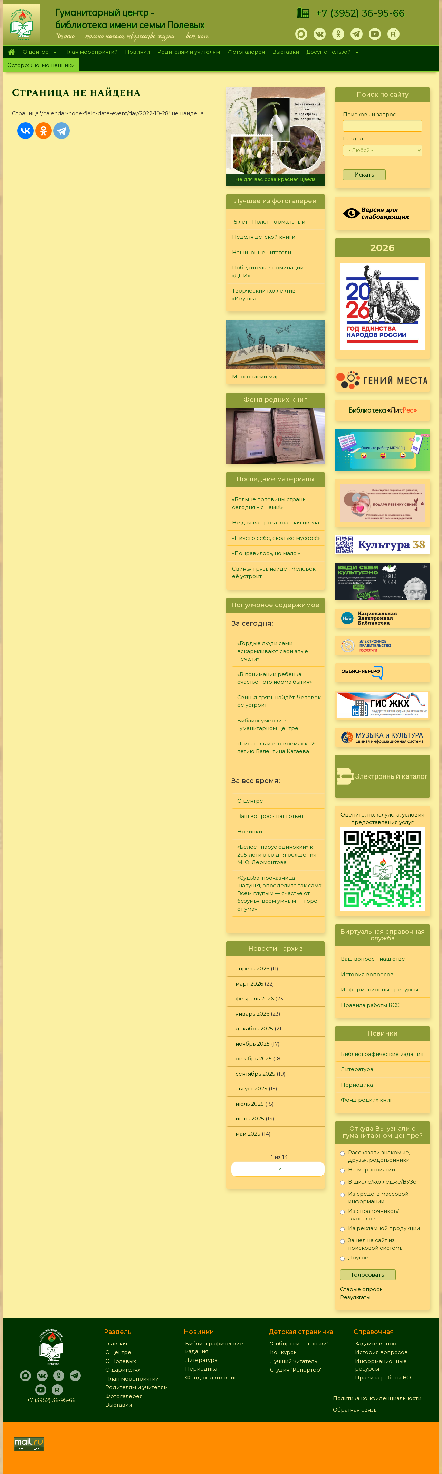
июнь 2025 (250, 1118)
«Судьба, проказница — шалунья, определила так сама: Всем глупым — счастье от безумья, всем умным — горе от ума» (280, 893)
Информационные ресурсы (379, 989)
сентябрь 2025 (255, 1073)
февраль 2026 (255, 998)
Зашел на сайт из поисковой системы (372, 1244)
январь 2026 (252, 1013)
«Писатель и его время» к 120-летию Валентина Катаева (278, 747)
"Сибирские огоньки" (299, 1343)
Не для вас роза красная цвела (275, 179)
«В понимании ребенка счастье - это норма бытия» (274, 678)
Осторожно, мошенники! (41, 65)
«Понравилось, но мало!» (266, 553)
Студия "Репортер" (296, 1369)
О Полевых (120, 1361)
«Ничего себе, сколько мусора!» (276, 538)
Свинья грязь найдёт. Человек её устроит (274, 572)
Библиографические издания (382, 1054)
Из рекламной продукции (380, 1230)
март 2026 (249, 983)
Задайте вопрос (377, 1343)
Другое (354, 1259)
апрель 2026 (252, 968)
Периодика (357, 1084)
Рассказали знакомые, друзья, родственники (375, 1156)
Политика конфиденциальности (377, 1398)
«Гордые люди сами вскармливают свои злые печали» (272, 651)
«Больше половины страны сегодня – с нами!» (269, 503)
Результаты (355, 1297)
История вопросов (367, 974)
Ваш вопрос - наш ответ (270, 816)
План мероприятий (91, 52)
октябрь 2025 (254, 1058)
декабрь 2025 (254, 1028)
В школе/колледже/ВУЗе (378, 1183)
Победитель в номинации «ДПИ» (268, 271)
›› (280, 1169)
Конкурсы (284, 1352)
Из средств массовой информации (374, 1197)
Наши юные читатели (261, 252)
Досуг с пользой (331, 53)
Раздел (353, 138)
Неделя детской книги (263, 237)
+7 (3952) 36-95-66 (360, 13)
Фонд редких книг (367, 1100)
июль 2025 (250, 1103)
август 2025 (251, 1088)
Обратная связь (354, 1409)
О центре (37, 53)
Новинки (137, 52)
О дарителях (122, 1369)
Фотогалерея (246, 52)
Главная (11, 52)
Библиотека (382, 409)
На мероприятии (367, 1171)
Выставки (285, 52)
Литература (357, 1069)
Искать (364, 174)
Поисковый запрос (369, 114)
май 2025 (248, 1133)
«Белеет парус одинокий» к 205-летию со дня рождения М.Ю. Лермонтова (276, 854)
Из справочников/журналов (369, 1214)
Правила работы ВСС (370, 1005)
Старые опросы (362, 1289)
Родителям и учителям (188, 52)
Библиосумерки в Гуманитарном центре (267, 724)
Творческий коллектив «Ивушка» (264, 294)
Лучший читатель (293, 1361)
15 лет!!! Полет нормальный (268, 221)
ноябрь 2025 (253, 1043)
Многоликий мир (256, 376)
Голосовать (368, 1275)
